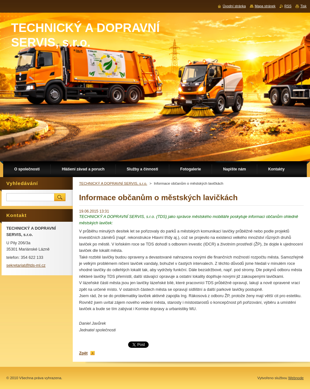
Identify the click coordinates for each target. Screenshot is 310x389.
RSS (287, 6)
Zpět (83, 353)
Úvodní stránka (234, 6)
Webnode (296, 378)
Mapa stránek (265, 6)
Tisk (303, 6)
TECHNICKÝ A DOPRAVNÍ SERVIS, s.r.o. (113, 183)
